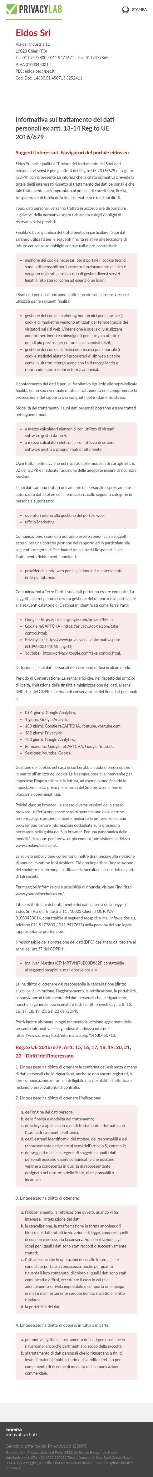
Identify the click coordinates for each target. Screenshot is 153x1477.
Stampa (134, 9)
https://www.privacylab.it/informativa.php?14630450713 (65, 1035)
